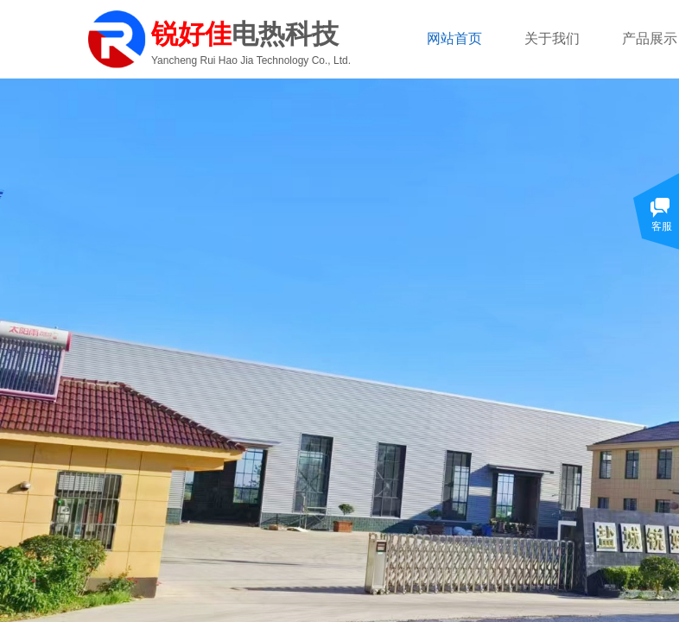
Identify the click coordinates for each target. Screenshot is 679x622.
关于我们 (552, 38)
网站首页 (454, 38)
